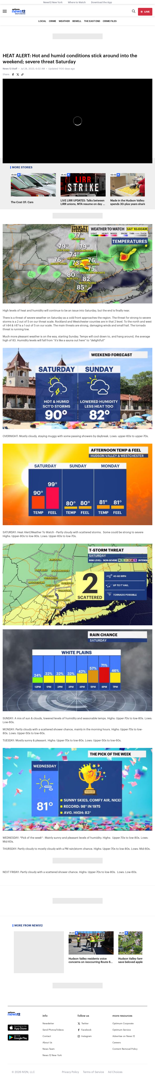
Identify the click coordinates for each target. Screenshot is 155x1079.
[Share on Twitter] (17, 74)
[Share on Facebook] (13, 74)
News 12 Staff (10, 69)
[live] (145, 12)
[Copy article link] (22, 74)
